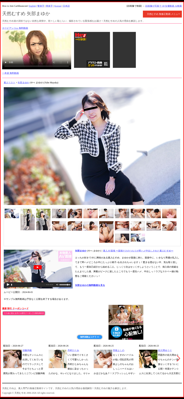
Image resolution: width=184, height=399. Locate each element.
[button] (178, 358)
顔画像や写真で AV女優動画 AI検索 (163, 6)
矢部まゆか (23, 82)
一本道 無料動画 (10, 73)
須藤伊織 (27, 350)
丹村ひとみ (73, 350)
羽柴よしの (118, 350)
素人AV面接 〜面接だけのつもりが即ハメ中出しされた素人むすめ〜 (138, 251)
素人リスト (9, 82)
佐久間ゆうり (165, 350)
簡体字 (49, 6)
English (32, 6)
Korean (57, 6)
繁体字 (40, 6)
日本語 (66, 6)
